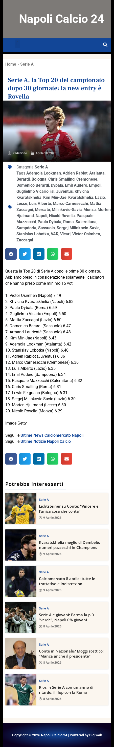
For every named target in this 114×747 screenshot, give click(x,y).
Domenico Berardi (32, 185)
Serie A (27, 64)
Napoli (41, 215)
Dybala (57, 185)
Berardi (23, 179)
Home (10, 64)
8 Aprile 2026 (50, 626)
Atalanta (97, 173)
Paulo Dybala (49, 221)
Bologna (39, 179)
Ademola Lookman (43, 173)
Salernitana (86, 221)
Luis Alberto (40, 203)
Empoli (95, 185)
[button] (17, 44)
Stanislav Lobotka (32, 234)
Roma (68, 221)
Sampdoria (26, 227)
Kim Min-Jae (54, 197)
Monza (89, 209)
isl (52, 191)
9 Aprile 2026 (50, 517)
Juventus (64, 191)
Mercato (42, 209)
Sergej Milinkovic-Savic (78, 227)
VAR (54, 234)
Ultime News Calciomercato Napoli (51, 435)
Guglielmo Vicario (32, 191)
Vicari (65, 234)
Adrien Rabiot (75, 173)
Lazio (100, 197)
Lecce (21, 203)
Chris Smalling (61, 179)
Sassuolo (46, 227)
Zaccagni (24, 240)
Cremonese (86, 179)
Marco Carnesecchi (70, 203)
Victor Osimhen (86, 234)
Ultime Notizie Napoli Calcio (45, 441)
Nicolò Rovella (62, 215)
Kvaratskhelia (80, 197)
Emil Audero (76, 185)
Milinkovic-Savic (67, 209)
